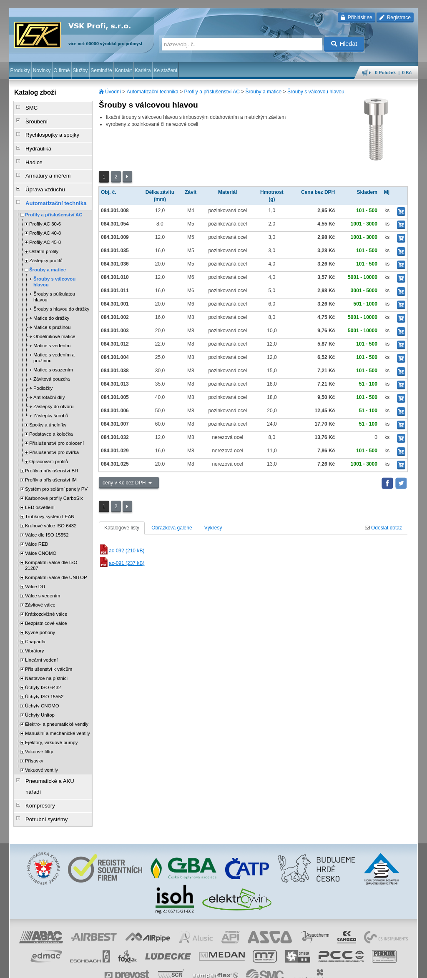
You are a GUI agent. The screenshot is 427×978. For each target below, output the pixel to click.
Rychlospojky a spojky (47, 130)
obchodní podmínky (138, 967)
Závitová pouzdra (51, 363)
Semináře (101, 70)
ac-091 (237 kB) (121, 563)
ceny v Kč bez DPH (125, 483)
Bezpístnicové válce (46, 607)
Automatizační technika (152, 92)
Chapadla (35, 626)
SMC (28, 107)
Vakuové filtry (39, 736)
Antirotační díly (49, 381)
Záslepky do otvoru (53, 391)
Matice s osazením (53, 354)
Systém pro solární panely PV (56, 473)
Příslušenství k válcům (48, 653)
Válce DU (35, 571)
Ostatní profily (43, 235)
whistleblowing (259, 967)
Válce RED (36, 528)
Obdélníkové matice (54, 320)
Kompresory (36, 777)
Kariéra (143, 70)
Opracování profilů (48, 446)
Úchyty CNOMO (42, 690)
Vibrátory (34, 635)
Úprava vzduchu (41, 177)
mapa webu (331, 967)
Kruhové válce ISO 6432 (50, 510)
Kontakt (123, 70)
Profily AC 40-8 (45, 217)
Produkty (20, 70)
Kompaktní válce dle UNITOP (56, 561)
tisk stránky (359, 967)
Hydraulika (34, 142)
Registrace (395, 17)
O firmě (61, 70)
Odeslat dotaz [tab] (383, 528)
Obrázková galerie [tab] (171, 528)
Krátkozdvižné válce (46, 598)
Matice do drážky (51, 302)
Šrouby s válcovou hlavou (315, 92)
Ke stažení (166, 70)
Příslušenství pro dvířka (54, 436)
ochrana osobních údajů (188, 967)
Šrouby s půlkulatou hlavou (54, 281)
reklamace (228, 967)
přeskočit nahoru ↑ (394, 967)
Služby (80, 70)
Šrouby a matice (264, 92)
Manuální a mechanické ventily (57, 717)
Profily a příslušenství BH (51, 455)
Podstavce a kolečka (51, 418)
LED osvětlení (40, 491)
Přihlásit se (356, 17)
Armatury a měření (43, 165)
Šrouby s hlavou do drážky (61, 293)
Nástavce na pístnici (46, 662)
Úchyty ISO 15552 (44, 681)
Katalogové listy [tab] (121, 528)
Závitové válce (40, 589)
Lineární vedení (41, 644)
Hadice (30, 154)
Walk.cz (63, 967)
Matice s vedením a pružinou (54, 342)
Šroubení (33, 119)
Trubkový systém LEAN (50, 501)
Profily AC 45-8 (45, 226)
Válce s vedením (42, 580)
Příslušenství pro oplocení (56, 427)
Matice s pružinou (51, 311)
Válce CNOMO (40, 537)
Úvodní (113, 92)
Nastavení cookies (95, 967)
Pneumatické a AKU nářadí (53, 765)
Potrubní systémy (42, 788)
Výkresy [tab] (213, 528)
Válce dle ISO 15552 (47, 519)
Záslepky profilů (46, 245)
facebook (287, 967)
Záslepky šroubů (50, 400)
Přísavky (34, 745)
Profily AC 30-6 (45, 208)
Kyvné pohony (40, 616)
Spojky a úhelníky (47, 409)
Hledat (344, 43)
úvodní (308, 967)
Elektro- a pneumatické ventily (56, 708)
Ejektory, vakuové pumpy (51, 727)
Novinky (42, 70)
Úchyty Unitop (40, 699)
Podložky (43, 372)
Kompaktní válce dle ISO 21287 (51, 549)
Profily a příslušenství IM (51, 464)
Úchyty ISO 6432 (43, 672)
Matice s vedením (51, 330)
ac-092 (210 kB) (121, 551)
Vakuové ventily (41, 754)
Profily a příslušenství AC (211, 92)
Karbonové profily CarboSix (54, 482)
